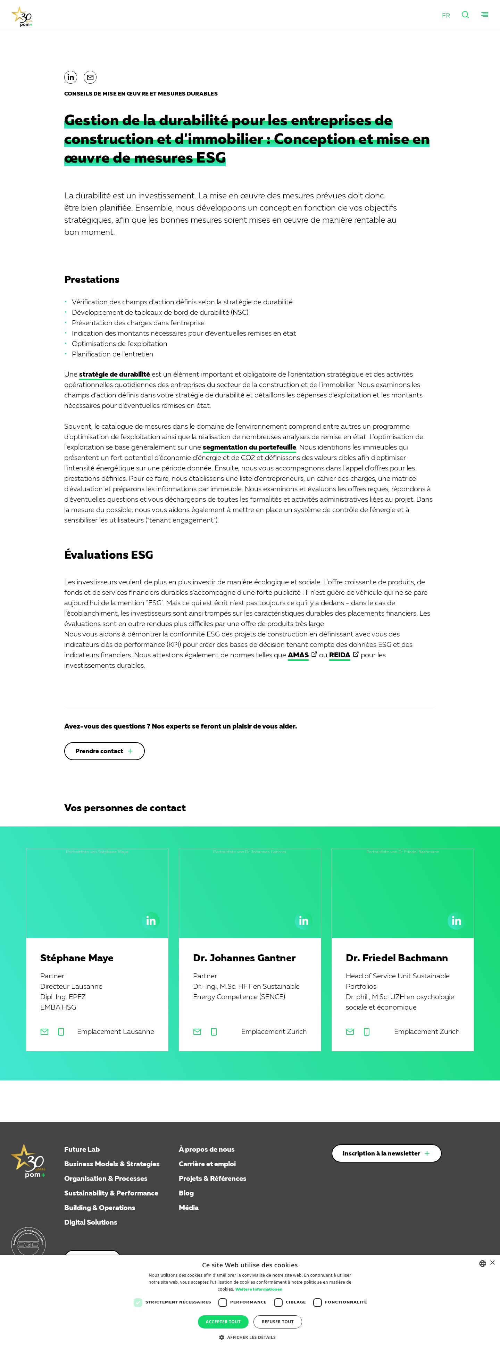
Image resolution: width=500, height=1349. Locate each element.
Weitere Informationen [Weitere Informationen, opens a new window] (258, 1290)
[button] (445, 15)
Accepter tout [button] (223, 1322)
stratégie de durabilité (114, 374)
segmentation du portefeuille (249, 447)
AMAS (298, 655)
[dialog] (250, 1302)
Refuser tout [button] (278, 1322)
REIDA (339, 655)
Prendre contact (99, 751)
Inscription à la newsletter (381, 1154)
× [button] (492, 1263)
